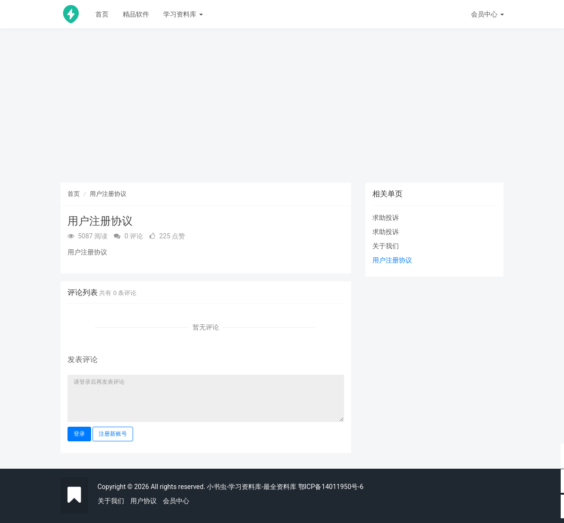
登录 (79, 433)
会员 (487, 14)
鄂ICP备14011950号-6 (330, 486)
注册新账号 (113, 433)
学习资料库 (182, 14)
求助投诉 (385, 217)
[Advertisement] (282, 108)
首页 (102, 14)
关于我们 (385, 246)
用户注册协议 (108, 193)
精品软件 (136, 14)
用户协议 (143, 501)
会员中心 (176, 501)
